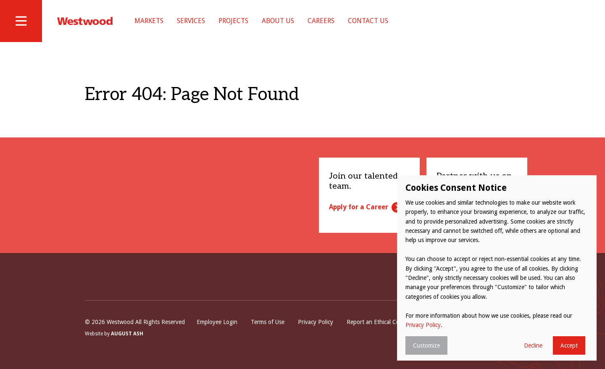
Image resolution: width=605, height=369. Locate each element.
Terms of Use (267, 322)
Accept (569, 345)
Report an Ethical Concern (380, 322)
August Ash (127, 334)
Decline (533, 345)
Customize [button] (426, 345)
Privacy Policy (315, 322)
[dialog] (497, 268)
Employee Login (217, 322)
